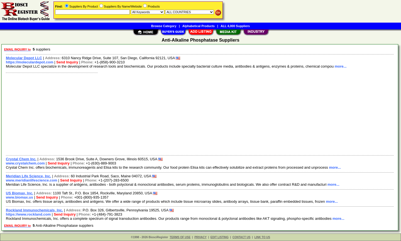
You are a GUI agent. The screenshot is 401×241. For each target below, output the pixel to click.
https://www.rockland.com (28, 214)
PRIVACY (200, 237)
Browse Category (163, 26)
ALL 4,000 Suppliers (235, 26)
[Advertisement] (171, 113)
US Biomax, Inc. (19, 193)
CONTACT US (242, 237)
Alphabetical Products (198, 26)
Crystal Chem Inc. (21, 159)
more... (341, 66)
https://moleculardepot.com (29, 62)
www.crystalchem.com (25, 163)
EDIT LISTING (220, 237)
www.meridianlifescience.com (31, 180)
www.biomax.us (19, 197)
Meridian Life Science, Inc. (28, 176)
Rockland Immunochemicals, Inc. (34, 210)
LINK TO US (262, 237)
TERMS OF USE (180, 237)
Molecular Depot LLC (24, 58)
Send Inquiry (67, 62)
